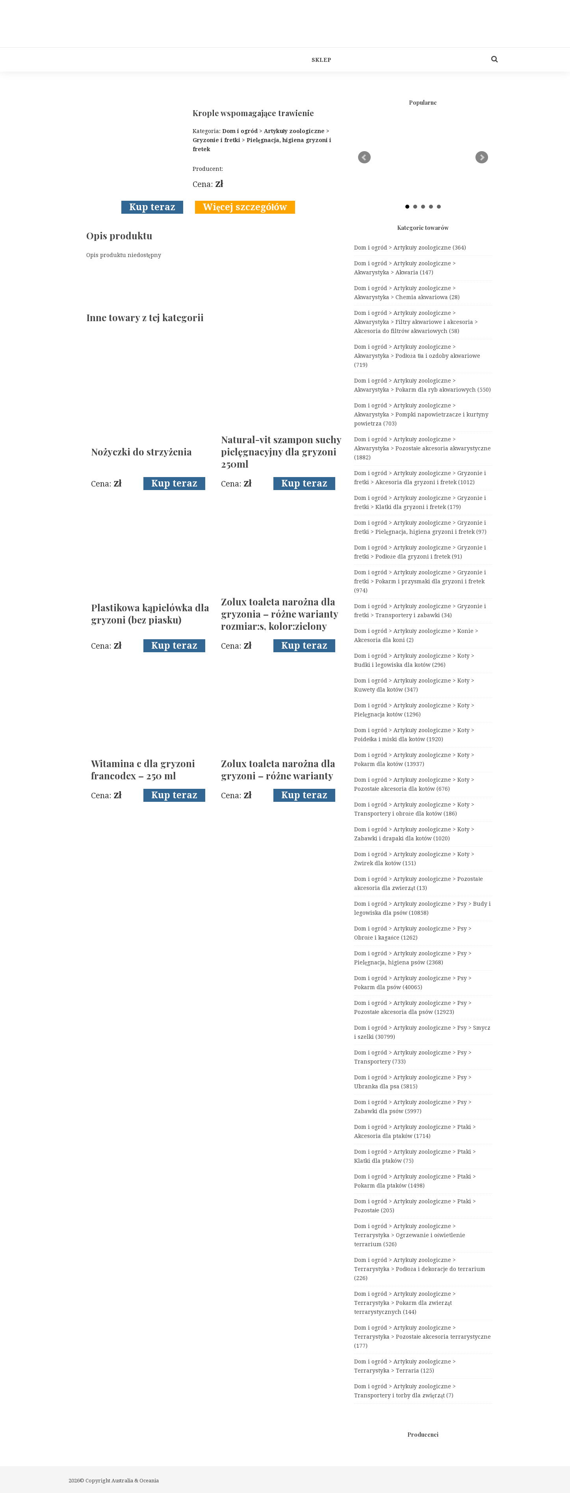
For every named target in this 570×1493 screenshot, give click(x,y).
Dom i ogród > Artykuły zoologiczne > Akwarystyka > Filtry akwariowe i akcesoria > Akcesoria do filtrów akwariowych (416, 322)
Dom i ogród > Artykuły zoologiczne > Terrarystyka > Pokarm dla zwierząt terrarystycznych (405, 1303)
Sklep (321, 60)
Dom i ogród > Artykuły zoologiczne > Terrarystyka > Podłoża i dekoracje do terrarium (419, 1269)
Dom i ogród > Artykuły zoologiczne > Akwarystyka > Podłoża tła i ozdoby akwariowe (417, 356)
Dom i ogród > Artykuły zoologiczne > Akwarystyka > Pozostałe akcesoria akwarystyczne (422, 448)
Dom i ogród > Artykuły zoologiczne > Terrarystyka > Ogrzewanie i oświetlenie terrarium (409, 1235)
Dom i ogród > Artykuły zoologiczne (410, 247)
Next (481, 157)
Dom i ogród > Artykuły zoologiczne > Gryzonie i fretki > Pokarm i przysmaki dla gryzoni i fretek (420, 581)
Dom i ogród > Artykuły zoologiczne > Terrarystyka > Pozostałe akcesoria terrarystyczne (422, 1337)
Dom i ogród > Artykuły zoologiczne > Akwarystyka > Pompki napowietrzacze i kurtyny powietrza (421, 414)
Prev (364, 157)
